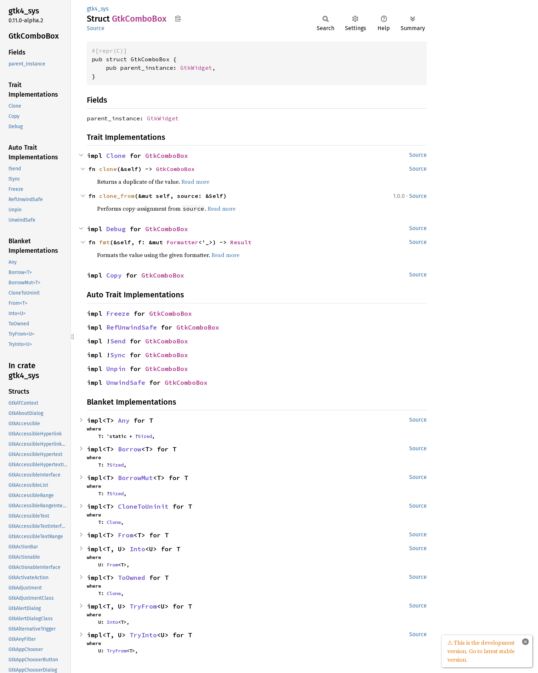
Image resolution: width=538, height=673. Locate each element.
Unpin (116, 369)
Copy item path (178, 18)
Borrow (129, 449)
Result (240, 242)
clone (108, 168)
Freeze (118, 313)
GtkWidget (196, 67)
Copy (114, 275)
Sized (145, 436)
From (126, 535)
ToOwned (131, 578)
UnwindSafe (125, 382)
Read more (195, 182)
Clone (116, 156)
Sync (118, 355)
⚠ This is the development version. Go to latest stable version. (481, 651)
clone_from (117, 195)
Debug (116, 229)
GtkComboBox (166, 156)
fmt (104, 242)
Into (137, 549)
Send (118, 341)
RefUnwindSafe (131, 327)
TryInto (143, 635)
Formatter (182, 242)
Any (124, 420)
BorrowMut (135, 478)
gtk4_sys (97, 8)
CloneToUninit (143, 506)
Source (95, 28)
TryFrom (143, 606)
